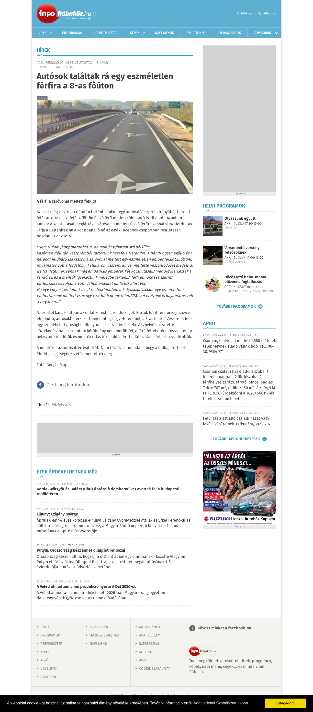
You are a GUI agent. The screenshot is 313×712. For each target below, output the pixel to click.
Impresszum (149, 643)
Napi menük (164, 33)
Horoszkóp (49, 677)
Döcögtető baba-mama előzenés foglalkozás (245, 279)
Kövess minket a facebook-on (224, 628)
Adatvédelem (149, 635)
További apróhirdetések (236, 439)
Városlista (95, 14)
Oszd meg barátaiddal (68, 385)
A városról (99, 627)
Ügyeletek (48, 668)
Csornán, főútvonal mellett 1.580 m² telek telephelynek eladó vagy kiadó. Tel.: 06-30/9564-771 (239, 346)
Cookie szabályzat (154, 668)
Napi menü (98, 643)
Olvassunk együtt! (240, 219)
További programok (236, 306)
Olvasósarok (229, 33)
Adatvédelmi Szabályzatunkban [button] (220, 703)
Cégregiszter (106, 33)
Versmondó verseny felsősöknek (241, 250)
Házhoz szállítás (104, 635)
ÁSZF (142, 660)
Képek (135, 33)
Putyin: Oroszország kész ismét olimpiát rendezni (81, 551)
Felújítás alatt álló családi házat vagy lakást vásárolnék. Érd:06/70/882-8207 (236, 421)
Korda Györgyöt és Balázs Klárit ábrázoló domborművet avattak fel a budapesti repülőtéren (108, 491)
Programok (72, 33)
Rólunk (145, 652)
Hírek (42, 33)
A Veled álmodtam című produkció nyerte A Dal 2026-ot (86, 587)
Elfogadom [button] (286, 703)
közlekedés (61, 405)
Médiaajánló (149, 627)
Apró (44, 660)
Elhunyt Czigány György (57, 514)
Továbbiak (262, 33)
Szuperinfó (196, 33)
